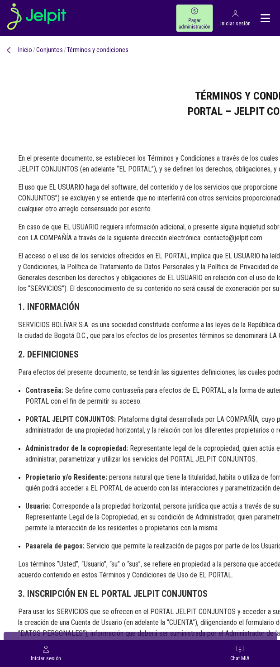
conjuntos (49, 49)
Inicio (25, 49)
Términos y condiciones (97, 49)
